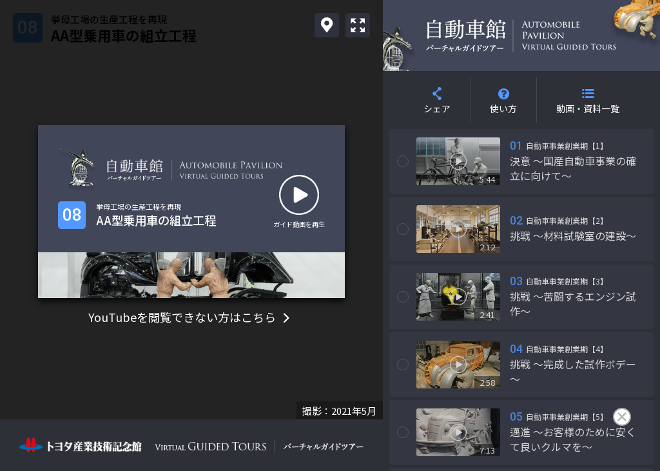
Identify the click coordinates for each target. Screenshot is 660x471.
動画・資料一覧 (587, 108)
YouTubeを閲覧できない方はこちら (191, 316)
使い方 (503, 108)
